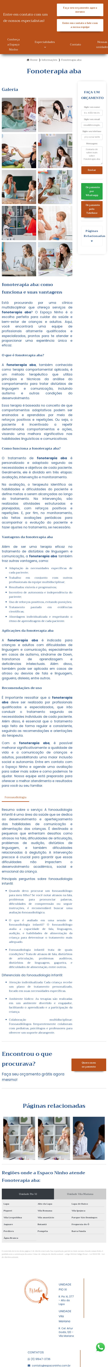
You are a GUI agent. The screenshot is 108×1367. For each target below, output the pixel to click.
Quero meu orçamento (89, 1065)
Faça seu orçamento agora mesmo (80, 10)
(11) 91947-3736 (39, 1359)
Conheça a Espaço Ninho (13, 44)
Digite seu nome (92, 107)
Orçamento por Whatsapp (93, 191)
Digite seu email (92, 119)
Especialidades (45, 42)
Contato (75, 44)
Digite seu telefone (91, 131)
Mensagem (91, 143)
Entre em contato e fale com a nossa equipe (80, 25)
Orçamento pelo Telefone (93, 209)
